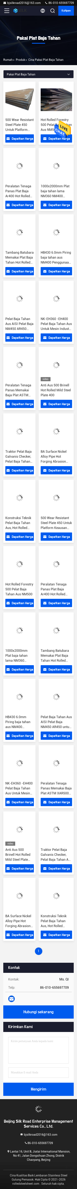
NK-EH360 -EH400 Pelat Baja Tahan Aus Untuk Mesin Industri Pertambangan (19, 793)
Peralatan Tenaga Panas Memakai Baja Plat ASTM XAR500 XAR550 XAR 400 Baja (18, 395)
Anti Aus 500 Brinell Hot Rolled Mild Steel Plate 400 (56, 390)
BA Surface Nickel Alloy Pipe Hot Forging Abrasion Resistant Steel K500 (18, 926)
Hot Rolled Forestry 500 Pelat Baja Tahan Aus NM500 (19, 589)
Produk (20, 59)
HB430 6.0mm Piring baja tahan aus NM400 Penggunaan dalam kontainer (17, 727)
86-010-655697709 (59, 3)
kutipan (66, 10)
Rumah (8, 59)
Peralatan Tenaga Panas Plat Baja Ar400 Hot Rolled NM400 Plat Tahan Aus (19, 196)
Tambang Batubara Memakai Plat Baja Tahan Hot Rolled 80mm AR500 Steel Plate (19, 262)
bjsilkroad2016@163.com (22, 3)
